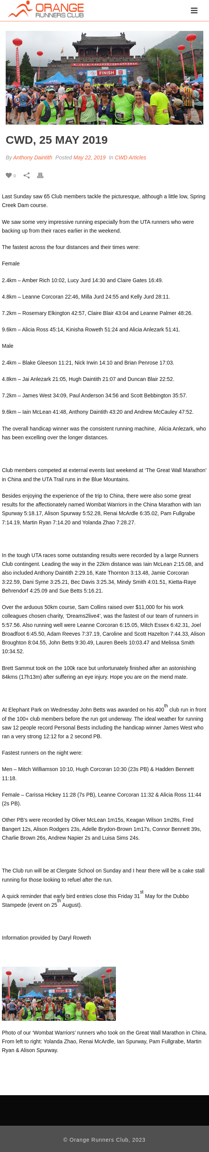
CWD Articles (130, 157)
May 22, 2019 (89, 157)
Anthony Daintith (32, 157)
